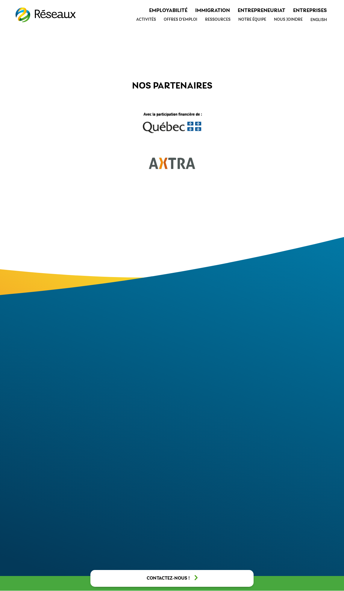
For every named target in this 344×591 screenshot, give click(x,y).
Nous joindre (288, 19)
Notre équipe (252, 19)
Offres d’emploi (180, 19)
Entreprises (310, 11)
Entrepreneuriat (261, 11)
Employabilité (168, 11)
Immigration (212, 11)
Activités (146, 19)
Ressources (218, 19)
